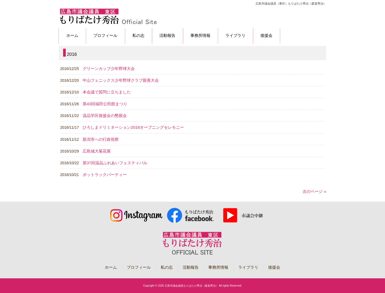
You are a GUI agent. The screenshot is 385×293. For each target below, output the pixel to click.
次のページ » (314, 191)
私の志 (167, 267)
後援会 (274, 267)
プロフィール (139, 267)
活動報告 (191, 267)
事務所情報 (218, 267)
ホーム (111, 267)
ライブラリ (248, 267)
